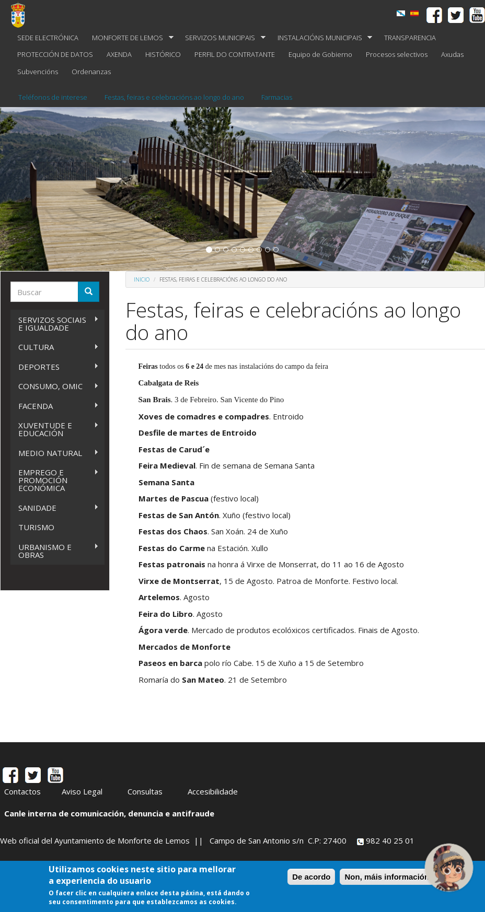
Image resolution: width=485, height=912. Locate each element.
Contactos (22, 791)
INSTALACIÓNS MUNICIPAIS (322, 38)
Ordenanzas (91, 71)
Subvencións (37, 71)
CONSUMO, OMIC (54, 386)
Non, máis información (386, 876)
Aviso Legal (82, 791)
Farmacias (276, 97)
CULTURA (54, 347)
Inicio (141, 279)
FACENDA (54, 406)
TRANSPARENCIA (410, 37)
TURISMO (36, 527)
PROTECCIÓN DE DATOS (55, 54)
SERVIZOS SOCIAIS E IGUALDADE (54, 323)
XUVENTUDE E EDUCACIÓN (54, 429)
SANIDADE (54, 507)
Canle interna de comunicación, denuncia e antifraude (109, 813)
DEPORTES (54, 366)
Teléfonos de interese (52, 97)
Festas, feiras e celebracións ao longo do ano (174, 97)
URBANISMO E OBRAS (54, 551)
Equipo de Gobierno (320, 54)
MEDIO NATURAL (54, 453)
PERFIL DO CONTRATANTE (234, 54)
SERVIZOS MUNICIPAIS (221, 38)
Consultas (145, 791)
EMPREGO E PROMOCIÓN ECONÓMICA (54, 480)
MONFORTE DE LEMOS (129, 38)
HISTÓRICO (163, 54)
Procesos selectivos (397, 54)
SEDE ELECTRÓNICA (47, 37)
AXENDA (119, 54)
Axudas (452, 54)
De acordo (311, 876)
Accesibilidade (213, 791)
